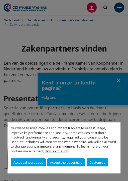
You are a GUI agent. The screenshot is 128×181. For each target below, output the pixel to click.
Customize (97, 162)
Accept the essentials (66, 162)
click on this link (56, 151)
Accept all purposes (28, 162)
